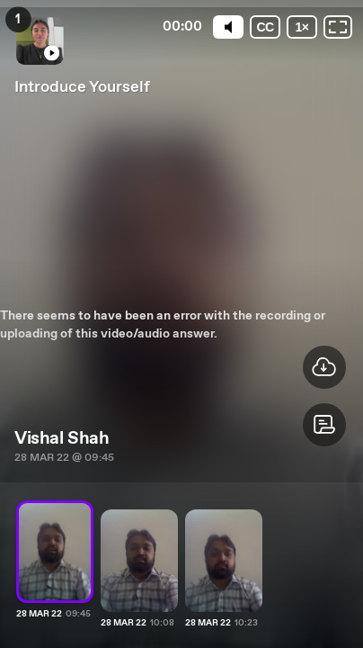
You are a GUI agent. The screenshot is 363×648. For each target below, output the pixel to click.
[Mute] (225, 27)
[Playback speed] (301, 27)
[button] (324, 424)
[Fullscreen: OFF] (337, 27)
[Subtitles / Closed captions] (263, 27)
